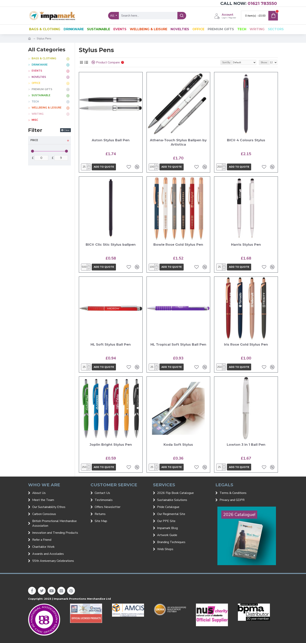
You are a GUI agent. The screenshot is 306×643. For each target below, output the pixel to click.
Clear (67, 130)
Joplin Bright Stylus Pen (111, 444)
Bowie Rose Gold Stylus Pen (178, 244)
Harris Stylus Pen (246, 244)
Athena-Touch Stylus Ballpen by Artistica (178, 142)
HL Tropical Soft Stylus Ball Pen (178, 344)
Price (34, 140)
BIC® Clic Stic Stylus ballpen (111, 244)
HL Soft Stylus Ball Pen (111, 344)
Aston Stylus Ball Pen (111, 140)
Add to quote (104, 166)
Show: (264, 62)
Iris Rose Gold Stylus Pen (246, 344)
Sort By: (226, 62)
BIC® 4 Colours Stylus (246, 140)
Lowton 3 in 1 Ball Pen (246, 444)
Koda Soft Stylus (178, 444)
